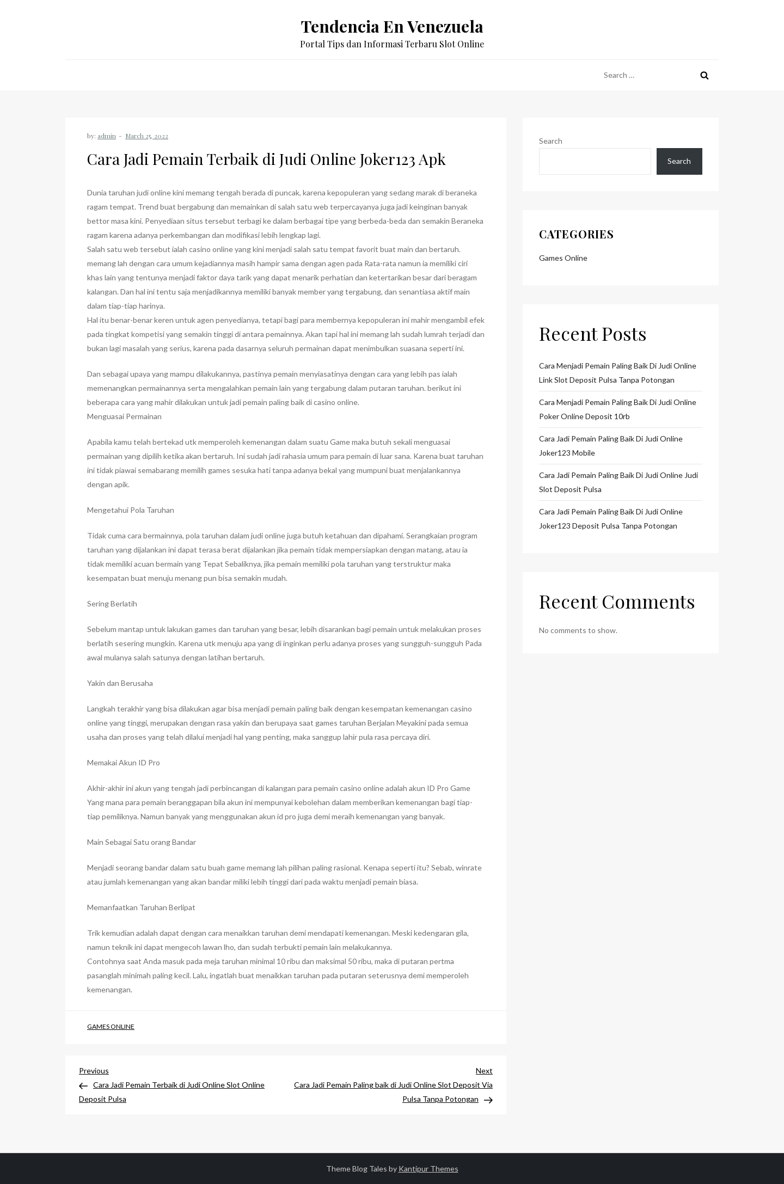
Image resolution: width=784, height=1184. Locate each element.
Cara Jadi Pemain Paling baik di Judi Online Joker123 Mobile (611, 445)
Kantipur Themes (428, 1168)
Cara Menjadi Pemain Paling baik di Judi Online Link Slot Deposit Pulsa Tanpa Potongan (617, 372)
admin (106, 135)
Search (550, 140)
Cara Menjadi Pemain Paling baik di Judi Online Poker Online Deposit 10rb (617, 409)
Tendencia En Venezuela (392, 26)
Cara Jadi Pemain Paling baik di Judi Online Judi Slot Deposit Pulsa (618, 482)
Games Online (110, 1026)
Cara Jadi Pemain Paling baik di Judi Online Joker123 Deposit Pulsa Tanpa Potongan (611, 518)
